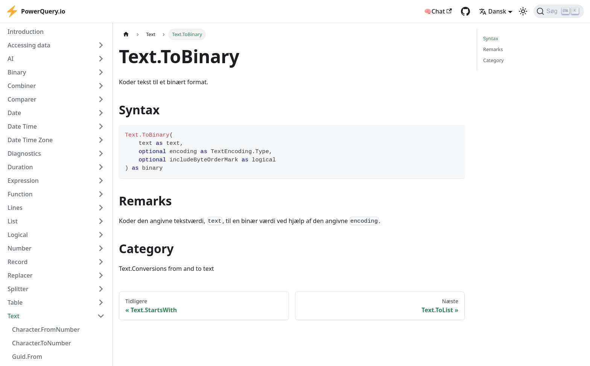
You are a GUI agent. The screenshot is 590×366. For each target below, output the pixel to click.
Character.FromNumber (46, 329)
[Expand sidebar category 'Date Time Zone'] (101, 140)
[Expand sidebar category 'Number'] (101, 248)
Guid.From (27, 356)
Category (493, 60)
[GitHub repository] (465, 11)
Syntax (490, 38)
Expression (23, 180)
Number (19, 248)
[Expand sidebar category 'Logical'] (101, 235)
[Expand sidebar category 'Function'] (101, 194)
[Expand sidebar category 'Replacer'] (101, 275)
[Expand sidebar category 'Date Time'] (101, 126)
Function (20, 194)
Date (14, 113)
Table (15, 302)
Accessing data (29, 45)
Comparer (22, 99)
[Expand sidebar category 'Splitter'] (101, 289)
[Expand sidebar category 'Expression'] (101, 181)
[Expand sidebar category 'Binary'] (101, 72)
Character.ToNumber (41, 343)
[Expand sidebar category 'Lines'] (101, 208)
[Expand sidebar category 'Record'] (101, 262)
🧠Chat (438, 11)
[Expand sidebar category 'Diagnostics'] (101, 153)
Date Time (22, 126)
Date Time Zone (30, 140)
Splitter (18, 289)
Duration (20, 167)
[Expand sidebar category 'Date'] (101, 113)
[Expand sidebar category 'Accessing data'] (101, 45)
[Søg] (559, 11)
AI (11, 59)
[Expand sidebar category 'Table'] (101, 302)
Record (17, 262)
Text (14, 316)
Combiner (22, 86)
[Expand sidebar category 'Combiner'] (101, 86)
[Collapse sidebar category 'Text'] (101, 316)
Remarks (493, 49)
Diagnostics (24, 153)
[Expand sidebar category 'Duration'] (101, 167)
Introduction (26, 31)
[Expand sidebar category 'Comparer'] (101, 99)
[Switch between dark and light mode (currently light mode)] (523, 11)
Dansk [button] (492, 11)
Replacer (20, 275)
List (13, 221)
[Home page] (126, 34)
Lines (15, 208)
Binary (17, 72)
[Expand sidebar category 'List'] (101, 221)
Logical (18, 235)
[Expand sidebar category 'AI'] (101, 59)
